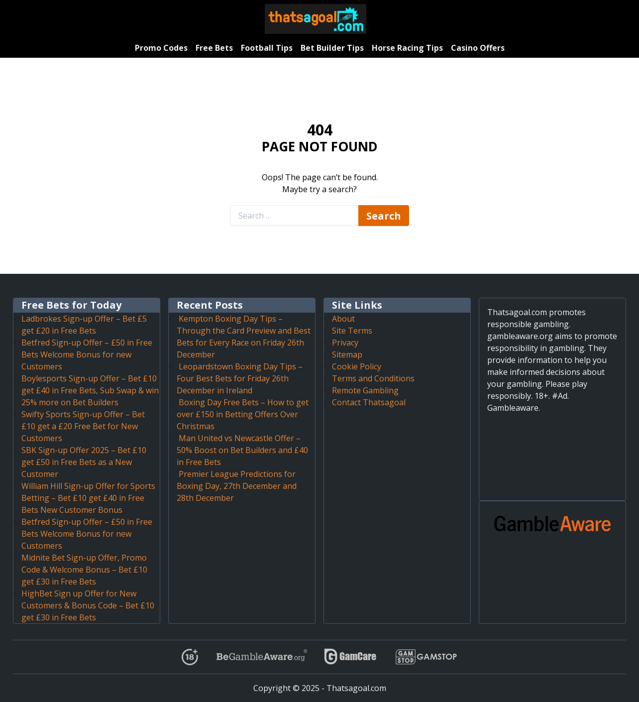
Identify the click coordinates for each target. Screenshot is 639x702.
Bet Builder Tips (332, 47)
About (343, 318)
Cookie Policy (356, 366)
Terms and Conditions (373, 378)
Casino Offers (478, 47)
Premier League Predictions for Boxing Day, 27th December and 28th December (237, 485)
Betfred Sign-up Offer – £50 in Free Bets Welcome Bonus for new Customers (86, 354)
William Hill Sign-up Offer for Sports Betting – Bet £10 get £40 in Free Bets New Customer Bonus (88, 497)
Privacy (345, 342)
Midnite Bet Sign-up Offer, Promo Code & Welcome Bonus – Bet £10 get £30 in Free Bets (84, 569)
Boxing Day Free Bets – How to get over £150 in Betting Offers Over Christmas (243, 414)
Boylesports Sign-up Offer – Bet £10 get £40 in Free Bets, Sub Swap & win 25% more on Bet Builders (90, 390)
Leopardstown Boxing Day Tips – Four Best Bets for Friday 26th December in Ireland (240, 378)
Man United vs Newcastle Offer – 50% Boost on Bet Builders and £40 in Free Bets (242, 450)
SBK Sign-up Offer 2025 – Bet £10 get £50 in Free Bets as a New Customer (83, 462)
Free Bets (214, 47)
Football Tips (267, 47)
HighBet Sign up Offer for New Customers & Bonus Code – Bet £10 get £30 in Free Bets (87, 605)
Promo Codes (161, 47)
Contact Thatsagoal (369, 402)
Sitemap (347, 354)
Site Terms (352, 330)
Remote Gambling (365, 390)
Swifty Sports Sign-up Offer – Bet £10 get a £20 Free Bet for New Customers (83, 426)
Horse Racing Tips (407, 47)
